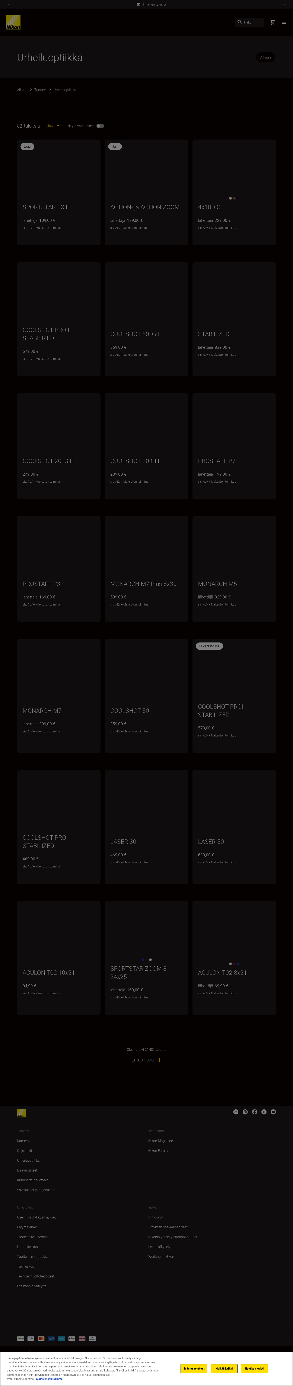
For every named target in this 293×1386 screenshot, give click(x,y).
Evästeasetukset (194, 1368)
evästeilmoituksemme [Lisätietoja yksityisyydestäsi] (49, 1379)
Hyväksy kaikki (254, 1368)
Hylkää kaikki (224, 1368)
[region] (146, 1369)
